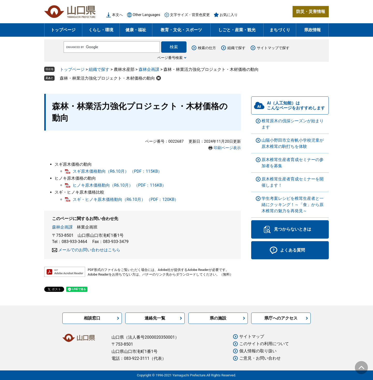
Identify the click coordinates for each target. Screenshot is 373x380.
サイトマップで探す (273, 48)
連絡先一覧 (155, 318)
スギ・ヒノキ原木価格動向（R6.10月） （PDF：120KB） (125, 199)
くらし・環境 (100, 29)
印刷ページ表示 (227, 148)
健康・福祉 (135, 29)
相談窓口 (92, 318)
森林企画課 (149, 69)
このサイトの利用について (264, 343)
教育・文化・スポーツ (181, 29)
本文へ (117, 15)
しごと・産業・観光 (237, 29)
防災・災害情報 (310, 11)
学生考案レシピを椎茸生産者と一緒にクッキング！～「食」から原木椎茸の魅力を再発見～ (293, 204)
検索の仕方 (207, 48)
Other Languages (146, 15)
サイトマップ (251, 336)
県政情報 (312, 29)
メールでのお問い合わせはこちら (89, 249)
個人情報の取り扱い (258, 350)
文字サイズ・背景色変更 (190, 15)
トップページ (63, 29)
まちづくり (280, 29)
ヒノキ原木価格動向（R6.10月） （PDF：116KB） (119, 185)
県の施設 (218, 318)
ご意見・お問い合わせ (260, 358)
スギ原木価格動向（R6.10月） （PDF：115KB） (117, 171)
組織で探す (236, 48)
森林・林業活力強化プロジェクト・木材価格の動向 (107, 78)
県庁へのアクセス (280, 318)
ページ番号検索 (170, 57)
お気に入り (229, 15)
